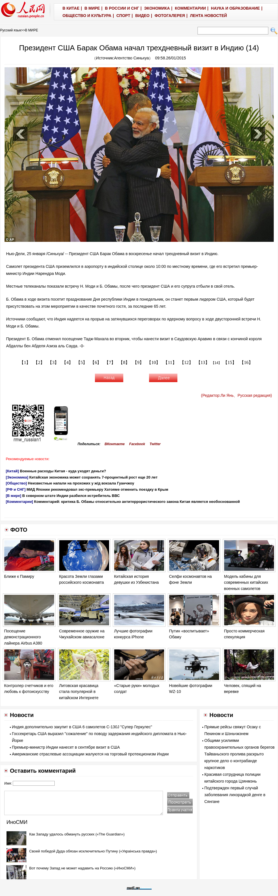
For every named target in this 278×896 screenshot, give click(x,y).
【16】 (246, 362)
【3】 (53, 362)
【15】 (230, 362)
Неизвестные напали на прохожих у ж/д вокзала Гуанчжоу (81, 483)
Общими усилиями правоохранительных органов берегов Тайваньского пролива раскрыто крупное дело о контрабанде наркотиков (239, 754)
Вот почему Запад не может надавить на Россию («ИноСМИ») (82, 868)
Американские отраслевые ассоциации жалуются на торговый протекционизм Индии (90, 754)
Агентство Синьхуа (131, 58)
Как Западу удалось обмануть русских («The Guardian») (77, 834)
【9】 (138, 362)
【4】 (67, 362)
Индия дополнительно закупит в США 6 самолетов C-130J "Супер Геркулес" (82, 727)
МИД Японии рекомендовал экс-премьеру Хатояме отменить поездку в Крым (97, 489)
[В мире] (13, 496)
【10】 (153, 362)
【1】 (25, 362)
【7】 (110, 362)
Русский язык (10, 30)
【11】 (170, 362)
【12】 (186, 362)
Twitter (155, 444)
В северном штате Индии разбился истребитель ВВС (71, 496)
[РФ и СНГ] (16, 489)
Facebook (137, 444)
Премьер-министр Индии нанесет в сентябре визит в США (66, 747)
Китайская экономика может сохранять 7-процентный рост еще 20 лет (93, 477)
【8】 (124, 362)
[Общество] (16, 483)
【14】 (216, 363)
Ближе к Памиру (19, 576)
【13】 (203, 362)
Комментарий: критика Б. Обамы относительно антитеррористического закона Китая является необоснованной (137, 501)
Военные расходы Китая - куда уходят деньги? (63, 471)
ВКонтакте (115, 444)
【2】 (39, 362)
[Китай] (12, 471)
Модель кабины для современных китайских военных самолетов (246, 582)
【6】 (95, 362)
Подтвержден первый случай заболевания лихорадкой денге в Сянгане (234, 795)
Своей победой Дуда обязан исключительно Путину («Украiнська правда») (93, 851)
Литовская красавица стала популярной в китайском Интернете (79, 691)
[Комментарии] (19, 501)
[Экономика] (17, 477)
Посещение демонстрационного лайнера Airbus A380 (23, 637)
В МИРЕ (31, 30)
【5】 (81, 362)
